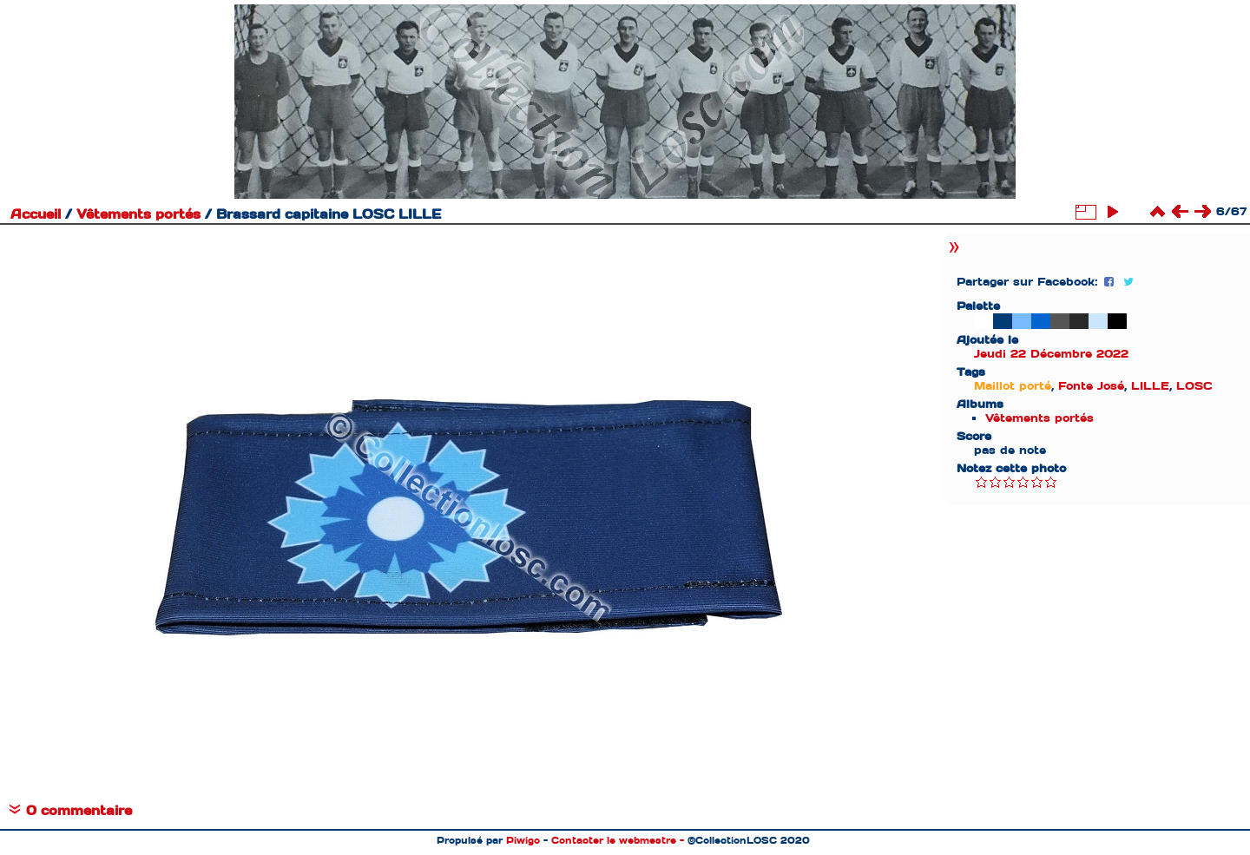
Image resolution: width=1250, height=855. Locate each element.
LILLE (1150, 385)
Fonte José (1091, 385)
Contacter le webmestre (613, 840)
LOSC (1194, 385)
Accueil (35, 214)
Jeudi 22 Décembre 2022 (1051, 353)
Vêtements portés (138, 214)
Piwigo (523, 840)
